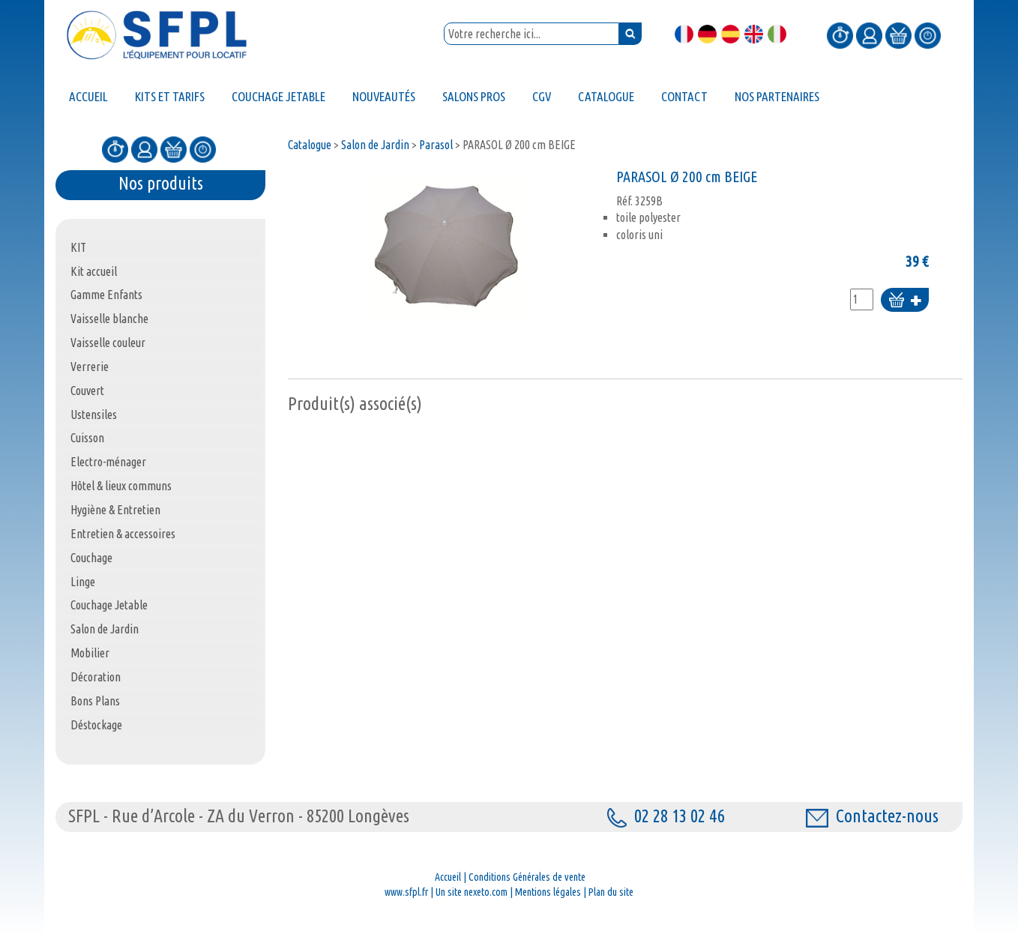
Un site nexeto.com (472, 892)
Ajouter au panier (904, 301)
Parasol (436, 144)
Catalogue (309, 144)
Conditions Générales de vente (527, 877)
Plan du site (610, 892)
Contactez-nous (872, 816)
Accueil (448, 877)
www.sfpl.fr (406, 892)
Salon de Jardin (375, 144)
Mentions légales (548, 892)
